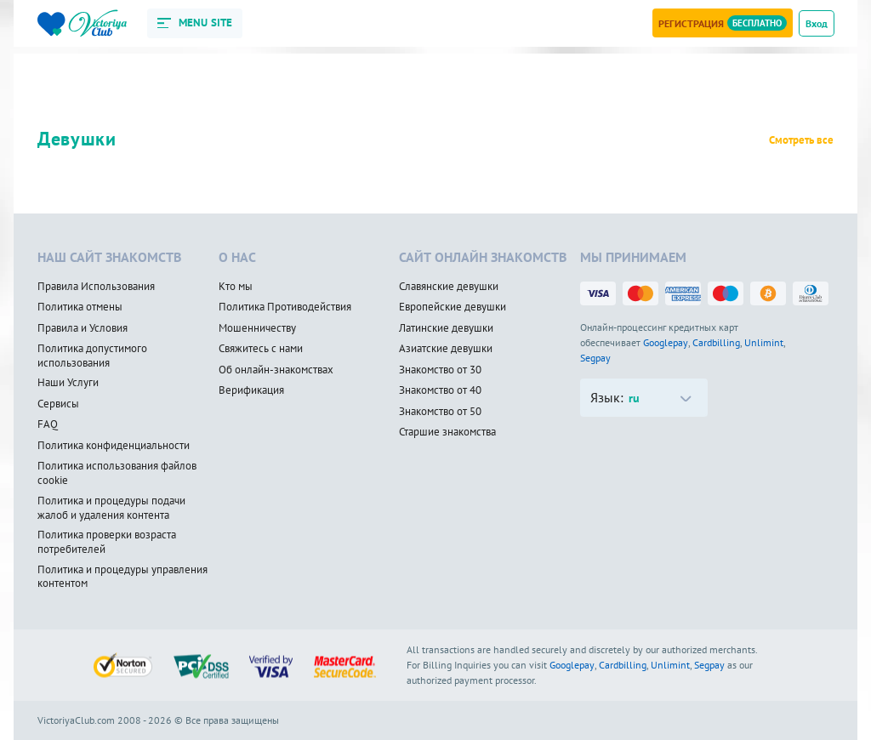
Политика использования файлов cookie (116, 473)
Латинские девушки (446, 328)
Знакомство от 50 (440, 411)
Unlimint (763, 342)
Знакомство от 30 (440, 370)
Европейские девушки (452, 307)
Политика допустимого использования (92, 356)
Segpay (595, 357)
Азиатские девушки (445, 349)
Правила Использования (96, 286)
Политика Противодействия (285, 307)
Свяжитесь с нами (261, 349)
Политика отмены (79, 307)
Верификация (251, 390)
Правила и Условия (82, 328)
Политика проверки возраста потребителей (106, 542)
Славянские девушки (448, 286)
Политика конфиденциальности (113, 446)
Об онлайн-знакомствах (276, 370)
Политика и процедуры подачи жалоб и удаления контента (111, 508)
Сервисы (58, 404)
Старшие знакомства (447, 432)
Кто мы (236, 286)
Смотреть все (801, 140)
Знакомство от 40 (440, 390)
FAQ (47, 424)
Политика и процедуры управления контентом (122, 577)
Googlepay (665, 342)
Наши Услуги (68, 383)
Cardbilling (716, 342)
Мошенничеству (257, 328)
